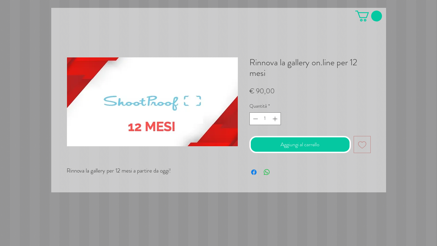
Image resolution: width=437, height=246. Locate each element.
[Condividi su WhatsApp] (267, 172)
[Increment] (275, 119)
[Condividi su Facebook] (254, 172)
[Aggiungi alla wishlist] (362, 144)
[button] (368, 16)
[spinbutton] (265, 119)
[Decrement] (254, 119)
